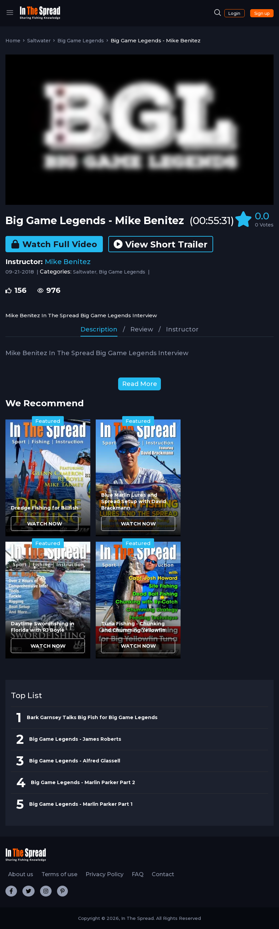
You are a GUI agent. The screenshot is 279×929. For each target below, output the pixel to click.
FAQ (138, 874)
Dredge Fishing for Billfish (44, 508)
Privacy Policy (105, 874)
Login (234, 13)
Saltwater (39, 41)
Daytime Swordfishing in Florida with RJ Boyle (42, 627)
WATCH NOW (44, 524)
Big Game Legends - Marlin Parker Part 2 (83, 782)
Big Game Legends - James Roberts (75, 739)
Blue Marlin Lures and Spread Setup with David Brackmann (133, 501)
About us (20, 874)
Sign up (261, 13)
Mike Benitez (68, 262)
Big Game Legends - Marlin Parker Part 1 (80, 804)
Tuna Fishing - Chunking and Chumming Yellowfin (133, 627)
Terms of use (59, 874)
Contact (163, 874)
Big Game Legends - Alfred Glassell (74, 761)
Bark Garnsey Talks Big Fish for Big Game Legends (92, 717)
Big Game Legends (80, 41)
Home (12, 41)
